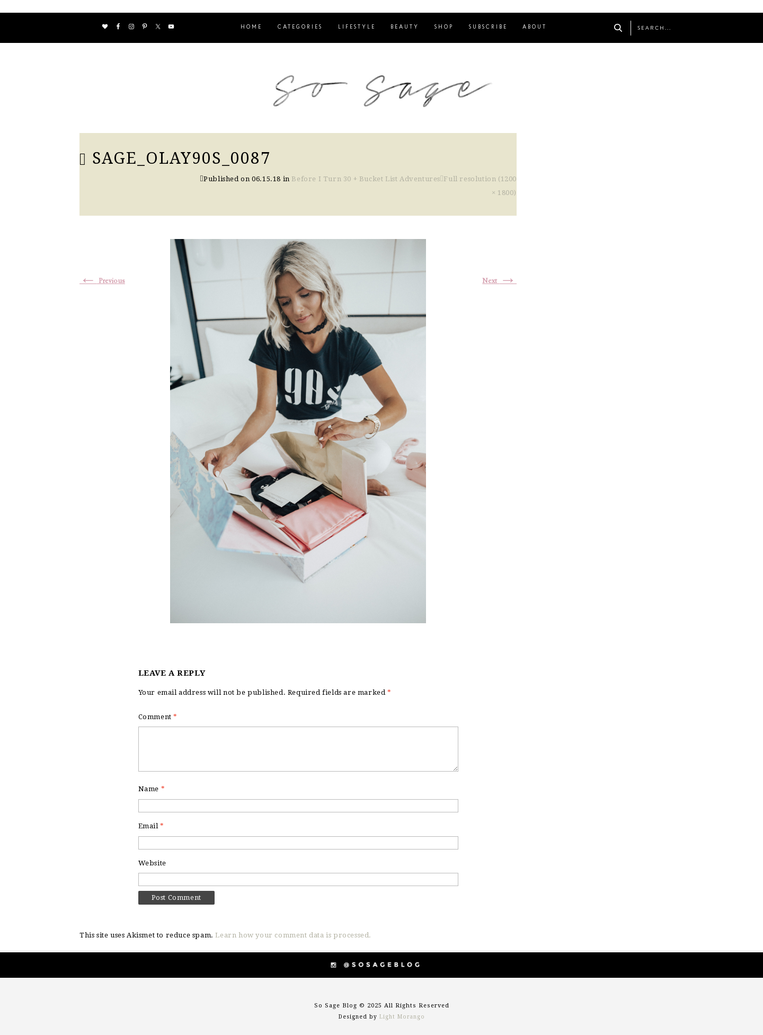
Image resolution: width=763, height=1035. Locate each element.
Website (152, 863)
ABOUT (534, 27)
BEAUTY (405, 27)
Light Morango (402, 1017)
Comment (158, 717)
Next (499, 281)
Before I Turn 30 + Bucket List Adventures (365, 179)
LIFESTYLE (357, 27)
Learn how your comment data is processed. (293, 935)
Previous (102, 281)
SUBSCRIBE (488, 27)
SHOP (444, 27)
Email (151, 826)
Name (151, 789)
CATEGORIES (300, 27)
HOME (251, 27)
